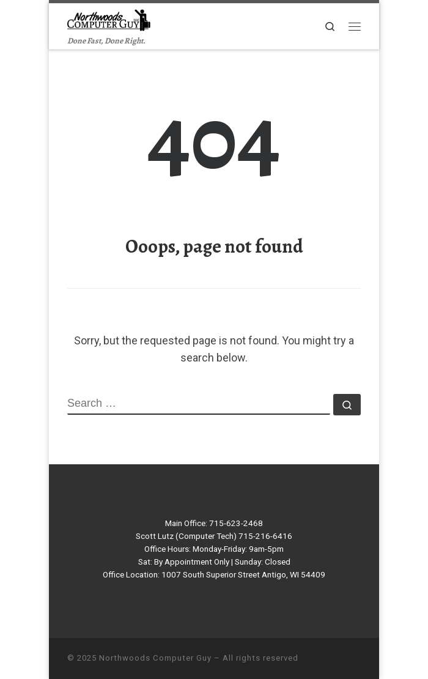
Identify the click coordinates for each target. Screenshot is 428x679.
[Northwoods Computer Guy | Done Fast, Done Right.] (110, 18)
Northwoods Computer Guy (155, 657)
